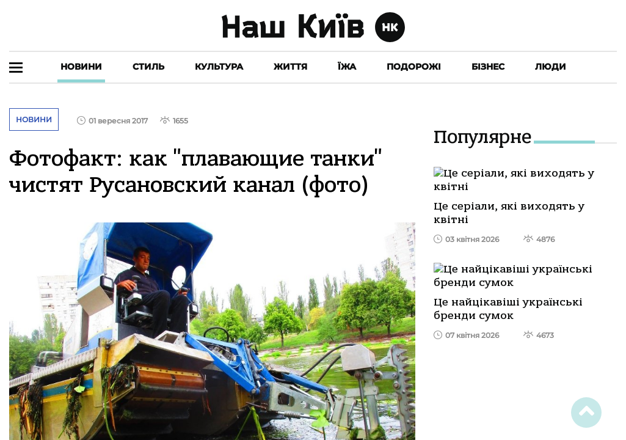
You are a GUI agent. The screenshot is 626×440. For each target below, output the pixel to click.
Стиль (148, 66)
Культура (219, 66)
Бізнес (487, 66)
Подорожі (414, 66)
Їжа (347, 66)
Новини (81, 66)
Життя (290, 66)
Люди (550, 66)
